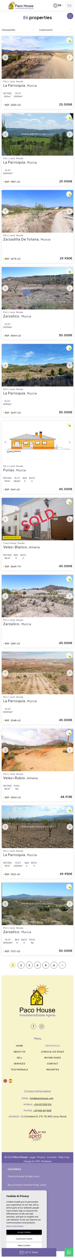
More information (15, 1226)
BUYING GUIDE (52, 1057)
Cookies (52, 1157)
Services (19, 1063)
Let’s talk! (29, 1252)
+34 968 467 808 (42, 1110)
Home (19, 1045)
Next (69, 57)
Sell (19, 1057)
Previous (5, 57)
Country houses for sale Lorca (23, 1176)
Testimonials (19, 1069)
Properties (52, 1045)
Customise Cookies (24, 1238)
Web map (63, 1157)
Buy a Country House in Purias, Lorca (27, 1184)
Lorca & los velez (52, 1051)
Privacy (41, 1157)
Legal (32, 1157)
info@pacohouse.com (41, 1098)
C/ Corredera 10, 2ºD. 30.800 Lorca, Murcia (43, 1116)
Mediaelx (46, 1161)
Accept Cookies (24, 1232)
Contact (52, 1063)
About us (19, 1051)
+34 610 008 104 (42, 1104)
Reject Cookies (24, 1245)
